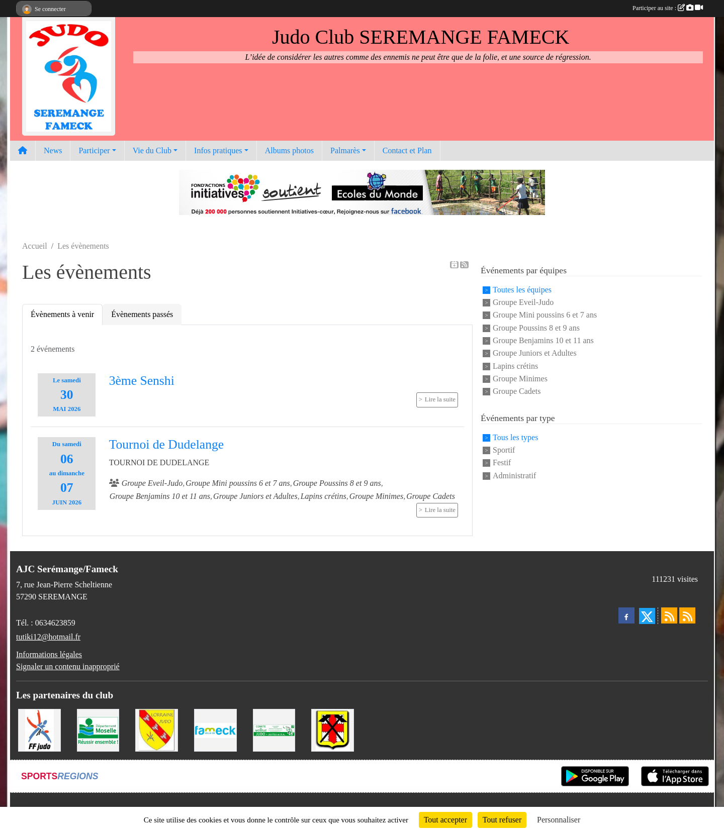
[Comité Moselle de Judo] (274, 729)
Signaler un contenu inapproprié (68, 666)
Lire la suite (440, 399)
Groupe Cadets (517, 391)
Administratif (514, 475)
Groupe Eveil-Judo (523, 302)
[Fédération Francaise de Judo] (39, 729)
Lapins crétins (515, 366)
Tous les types (515, 437)
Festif (502, 463)
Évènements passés (142, 314)
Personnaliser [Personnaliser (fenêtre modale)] (558, 819)
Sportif (504, 450)
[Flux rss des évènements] (687, 615)
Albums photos (289, 150)
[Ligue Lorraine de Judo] (156, 729)
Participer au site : (667, 8)
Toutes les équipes (522, 289)
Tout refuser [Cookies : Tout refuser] (502, 819)
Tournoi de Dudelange (166, 444)
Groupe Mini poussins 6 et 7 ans (545, 315)
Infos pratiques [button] (218, 150)
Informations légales (49, 654)
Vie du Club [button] (152, 150)
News (53, 150)
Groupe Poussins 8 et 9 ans (536, 328)
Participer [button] (94, 150)
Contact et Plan (407, 150)
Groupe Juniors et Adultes (535, 353)
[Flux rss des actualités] (669, 615)
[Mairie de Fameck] (215, 729)
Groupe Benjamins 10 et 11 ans (543, 340)
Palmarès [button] (345, 150)
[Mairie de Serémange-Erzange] (332, 729)
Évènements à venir (62, 314)
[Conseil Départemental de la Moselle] (98, 729)
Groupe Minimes (520, 378)
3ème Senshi (141, 380)
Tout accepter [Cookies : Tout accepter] (445, 819)
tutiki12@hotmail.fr (48, 637)
